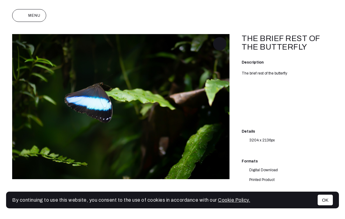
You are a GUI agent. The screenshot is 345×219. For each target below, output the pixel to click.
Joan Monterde (172, 15)
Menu (29, 15)
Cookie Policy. (234, 200)
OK (325, 200)
